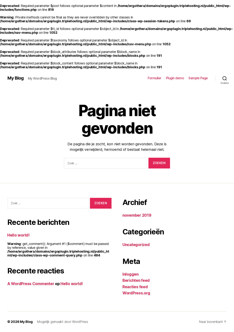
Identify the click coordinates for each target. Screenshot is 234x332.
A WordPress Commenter (30, 283)
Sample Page (198, 78)
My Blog (15, 78)
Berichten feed (136, 280)
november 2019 (136, 215)
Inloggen (130, 274)
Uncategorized (136, 244)
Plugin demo (175, 78)
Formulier (154, 78)
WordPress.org (136, 293)
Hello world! (18, 235)
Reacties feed (135, 287)
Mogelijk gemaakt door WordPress (62, 322)
